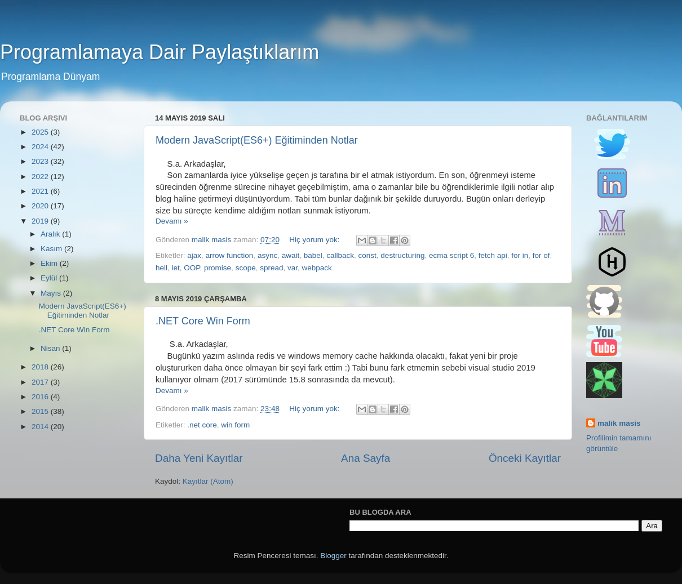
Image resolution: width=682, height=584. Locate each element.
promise (217, 268)
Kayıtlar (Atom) (208, 481)
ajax (194, 255)
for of (541, 255)
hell (161, 268)
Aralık (51, 234)
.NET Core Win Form (203, 321)
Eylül (50, 278)
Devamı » (172, 221)
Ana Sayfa (365, 458)
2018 (41, 367)
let (176, 268)
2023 (41, 161)
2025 (41, 132)
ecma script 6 (451, 255)
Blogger (333, 555)
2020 (41, 206)
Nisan (51, 348)
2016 (41, 397)
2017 (41, 382)
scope (246, 268)
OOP (192, 268)
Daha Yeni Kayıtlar (198, 458)
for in (519, 255)
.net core (202, 425)
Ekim (50, 263)
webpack (317, 268)
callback (340, 255)
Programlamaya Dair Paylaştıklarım (159, 52)
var (292, 268)
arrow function (230, 255)
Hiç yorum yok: (315, 239)
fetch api (493, 255)
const (367, 255)
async (267, 255)
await (291, 255)
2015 (41, 411)
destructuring (402, 255)
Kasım (52, 248)
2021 (41, 191)
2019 (41, 221)
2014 (41, 426)
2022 (41, 176)
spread (271, 268)
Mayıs (52, 293)
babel (313, 255)
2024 (41, 146)
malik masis (619, 423)
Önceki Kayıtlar (525, 458)
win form (235, 425)
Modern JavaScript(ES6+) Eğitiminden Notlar (257, 140)
